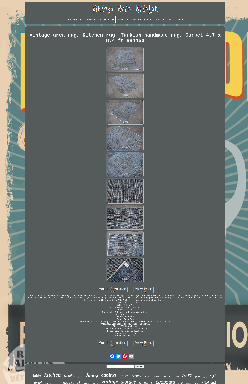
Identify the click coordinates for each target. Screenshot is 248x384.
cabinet (109, 375)
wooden (69, 376)
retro (187, 375)
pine (197, 376)
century (136, 376)
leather (167, 376)
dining (91, 375)
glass (80, 376)
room (205, 377)
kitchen (52, 375)
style (213, 375)
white (124, 376)
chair (177, 376)
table (37, 375)
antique (156, 376)
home (147, 376)
